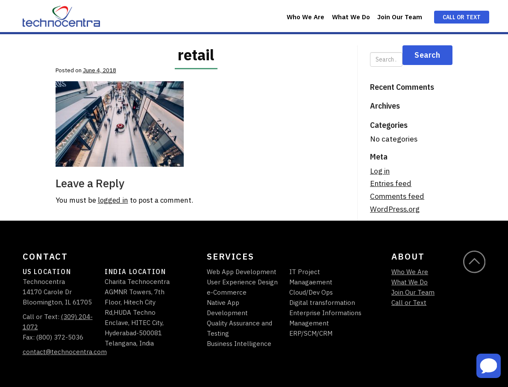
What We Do (351, 17)
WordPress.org (395, 208)
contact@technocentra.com (65, 352)
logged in (113, 200)
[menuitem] (305, 16)
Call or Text (462, 17)
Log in (380, 170)
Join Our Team (399, 17)
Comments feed (397, 196)
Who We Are (305, 17)
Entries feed (390, 183)
